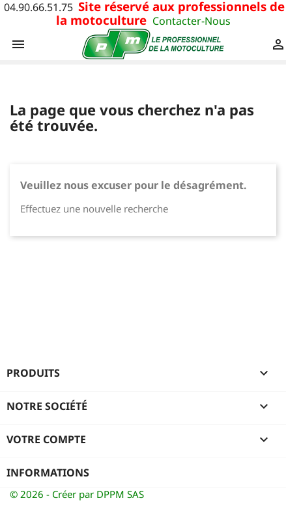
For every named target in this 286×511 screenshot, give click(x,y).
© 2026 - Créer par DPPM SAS (77, 494)
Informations (48, 472)
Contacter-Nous (191, 21)
